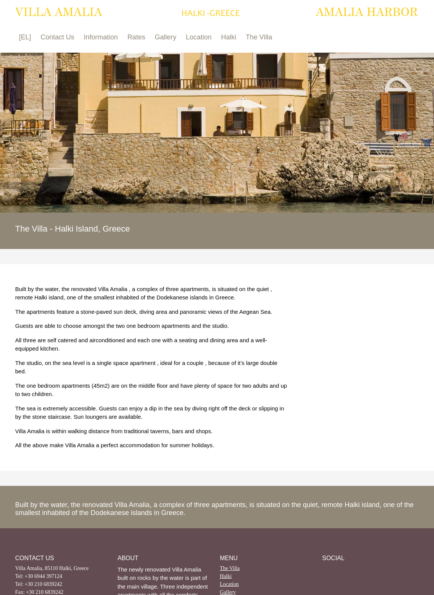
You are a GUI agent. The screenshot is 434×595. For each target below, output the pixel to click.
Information (101, 37)
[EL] (25, 37)
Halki (228, 37)
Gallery (165, 37)
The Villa (259, 37)
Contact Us (57, 37)
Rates (136, 37)
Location (199, 37)
